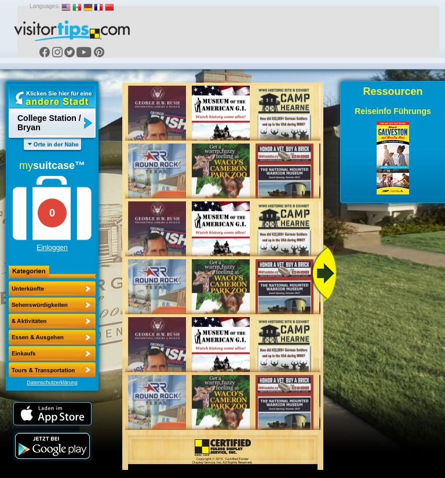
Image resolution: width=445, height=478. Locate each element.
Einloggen (52, 248)
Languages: (45, 6)
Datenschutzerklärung (52, 382)
